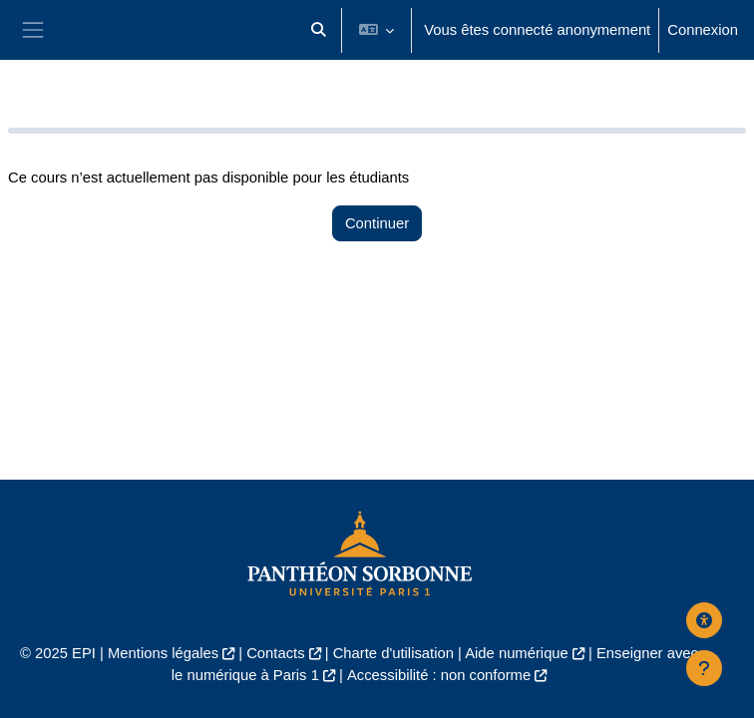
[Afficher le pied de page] (704, 668)
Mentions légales (163, 653)
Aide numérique (516, 653)
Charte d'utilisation (393, 653)
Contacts (275, 653)
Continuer (377, 223)
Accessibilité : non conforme (439, 675)
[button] (318, 30)
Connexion (702, 30)
